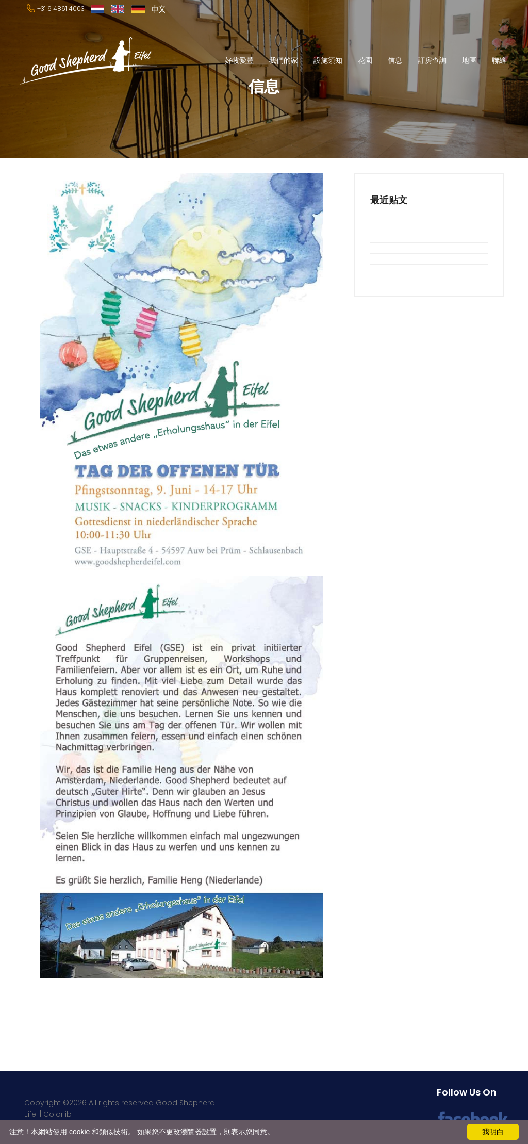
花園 (365, 60)
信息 (395, 60)
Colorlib (57, 1114)
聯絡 (499, 60)
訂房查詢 (432, 60)
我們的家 (283, 60)
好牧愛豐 (239, 60)
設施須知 (328, 60)
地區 (469, 60)
